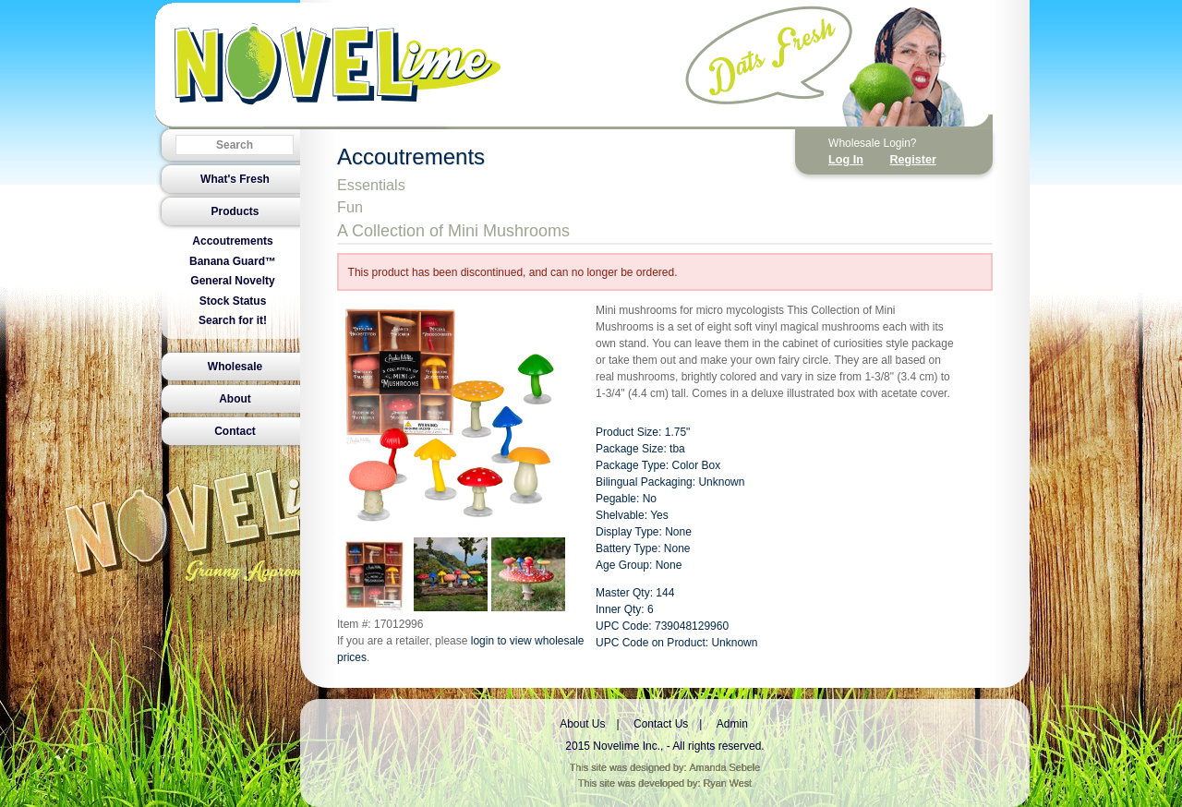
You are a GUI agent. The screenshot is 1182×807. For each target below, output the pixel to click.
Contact (235, 431)
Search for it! (233, 320)
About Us (582, 723)
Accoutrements (232, 241)
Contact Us (660, 723)
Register (912, 159)
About (235, 398)
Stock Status (233, 301)
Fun (350, 207)
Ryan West (728, 783)
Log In (845, 159)
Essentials (371, 184)
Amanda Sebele (724, 767)
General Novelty (232, 280)
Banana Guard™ (232, 261)
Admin (732, 723)
